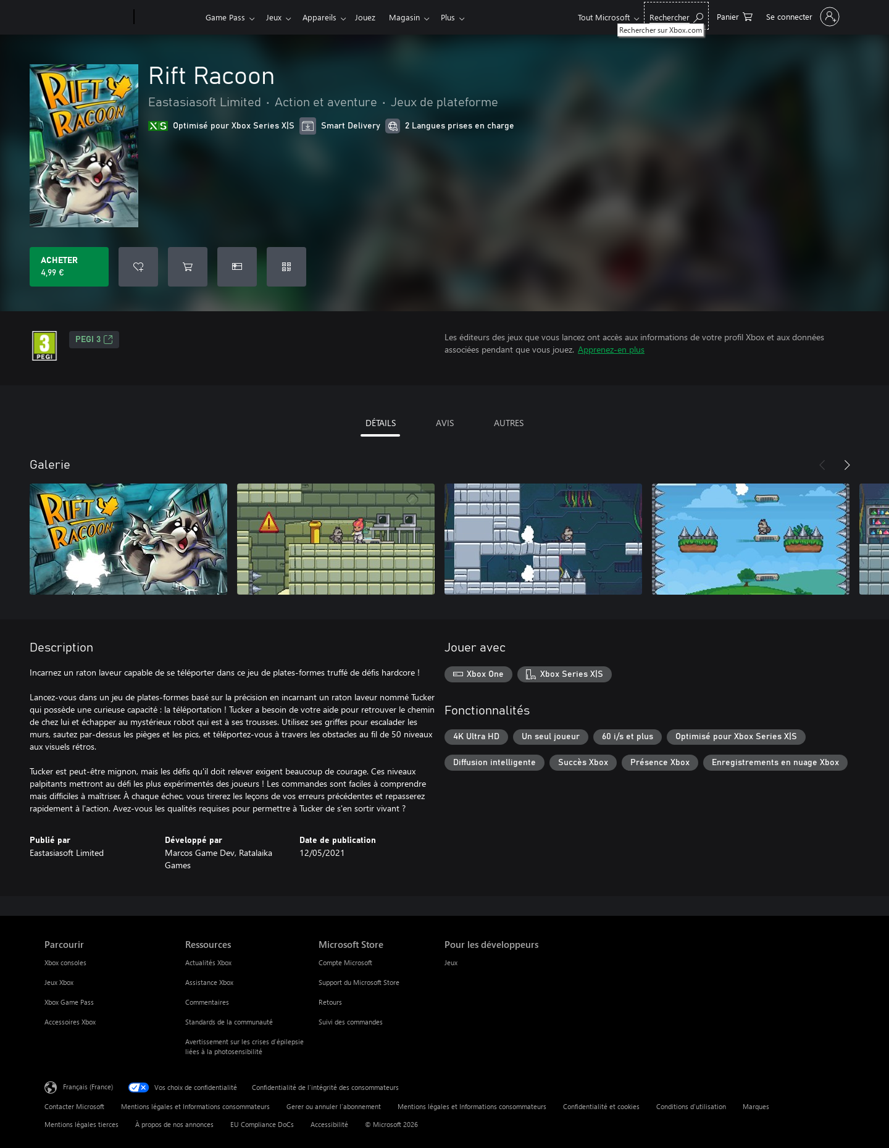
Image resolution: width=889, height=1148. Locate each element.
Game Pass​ (225, 17)
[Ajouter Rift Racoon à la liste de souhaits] (138, 267)
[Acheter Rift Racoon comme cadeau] (237, 267)
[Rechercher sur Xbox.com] (676, 16)
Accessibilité (329, 1124)
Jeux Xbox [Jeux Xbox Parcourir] (58, 982)
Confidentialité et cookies (601, 1106)
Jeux (276, 17)
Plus (460, 17)
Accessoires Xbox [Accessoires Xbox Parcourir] (70, 1022)
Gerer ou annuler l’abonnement (333, 1106)
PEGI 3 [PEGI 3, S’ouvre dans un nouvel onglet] (94, 340)
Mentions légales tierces (81, 1124)
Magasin (414, 17)
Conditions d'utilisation (691, 1106)
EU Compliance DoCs (262, 1124)
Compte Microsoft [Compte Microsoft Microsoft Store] (345, 962)
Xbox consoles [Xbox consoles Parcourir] (65, 962)
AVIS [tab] (445, 423)
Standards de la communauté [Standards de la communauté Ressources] (229, 1022)
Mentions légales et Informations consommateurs (195, 1106)
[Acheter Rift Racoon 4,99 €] (69, 267)
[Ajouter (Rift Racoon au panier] (187, 267)
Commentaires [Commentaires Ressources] (207, 1002)
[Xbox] (168, 17)
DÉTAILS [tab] (380, 423)
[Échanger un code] (286, 267)
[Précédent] (822, 465)
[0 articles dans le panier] (735, 15)
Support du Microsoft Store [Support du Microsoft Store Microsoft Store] (359, 982)
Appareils (324, 17)
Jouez (372, 17)
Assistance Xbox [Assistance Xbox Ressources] (209, 982)
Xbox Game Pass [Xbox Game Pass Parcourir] (69, 1002)
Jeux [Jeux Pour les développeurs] (450, 962)
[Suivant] (847, 465)
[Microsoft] (86, 17)
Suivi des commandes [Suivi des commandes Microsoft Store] (351, 1022)
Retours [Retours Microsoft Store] (330, 1002)
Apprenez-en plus (611, 349)
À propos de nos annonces (174, 1124)
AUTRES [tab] (509, 423)
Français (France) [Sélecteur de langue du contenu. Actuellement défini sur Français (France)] (88, 1087)
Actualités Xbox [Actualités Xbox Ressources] (208, 962)
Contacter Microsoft (74, 1106)
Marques (756, 1106)
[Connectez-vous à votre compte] (802, 16)
